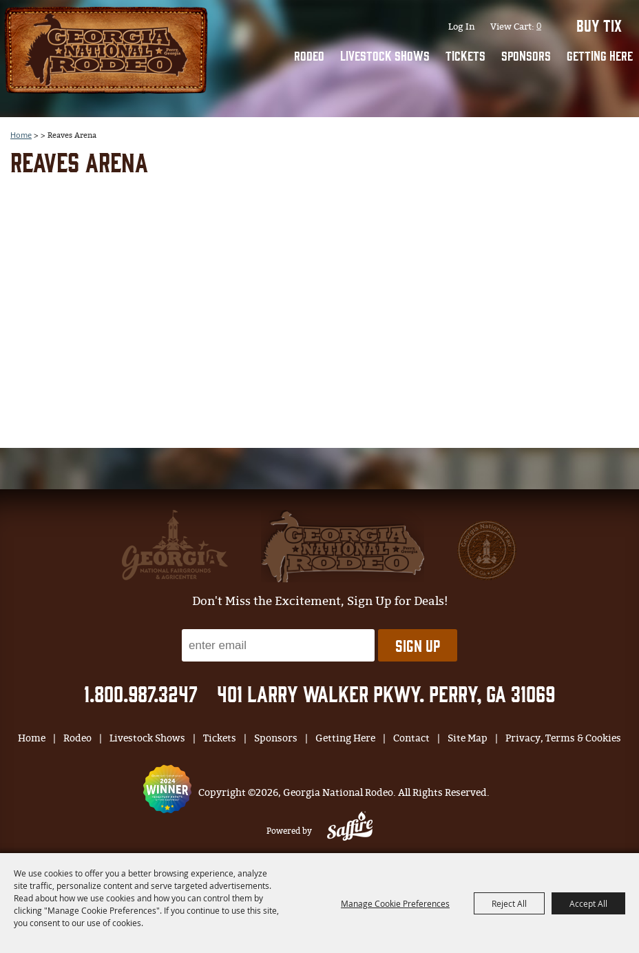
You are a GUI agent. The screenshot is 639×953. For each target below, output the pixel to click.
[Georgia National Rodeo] (106, 48)
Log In (461, 26)
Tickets (465, 55)
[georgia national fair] (342, 546)
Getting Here (600, 55)
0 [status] (538, 25)
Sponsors (526, 55)
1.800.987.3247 (141, 693)
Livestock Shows (385, 55)
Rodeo (309, 55)
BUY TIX (599, 24)
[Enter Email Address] (278, 645)
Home (31, 738)
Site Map (468, 738)
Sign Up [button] (417, 645)
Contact (411, 738)
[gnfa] (175, 545)
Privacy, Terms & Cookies (563, 738)
